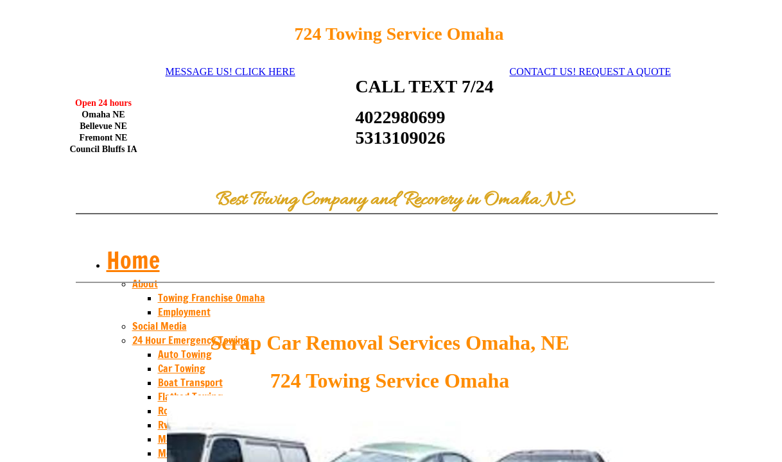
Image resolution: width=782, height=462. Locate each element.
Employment (184, 312)
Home (133, 260)
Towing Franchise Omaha (211, 298)
